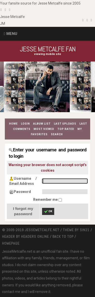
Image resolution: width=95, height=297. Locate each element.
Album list (42, 123)
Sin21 (84, 230)
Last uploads (65, 123)
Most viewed (44, 129)
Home (13, 123)
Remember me (46, 199)
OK (48, 211)
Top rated (66, 129)
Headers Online (35, 236)
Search (57, 134)
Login (25, 123)
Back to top (62, 236)
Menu (11, 33)
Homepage (11, 243)
